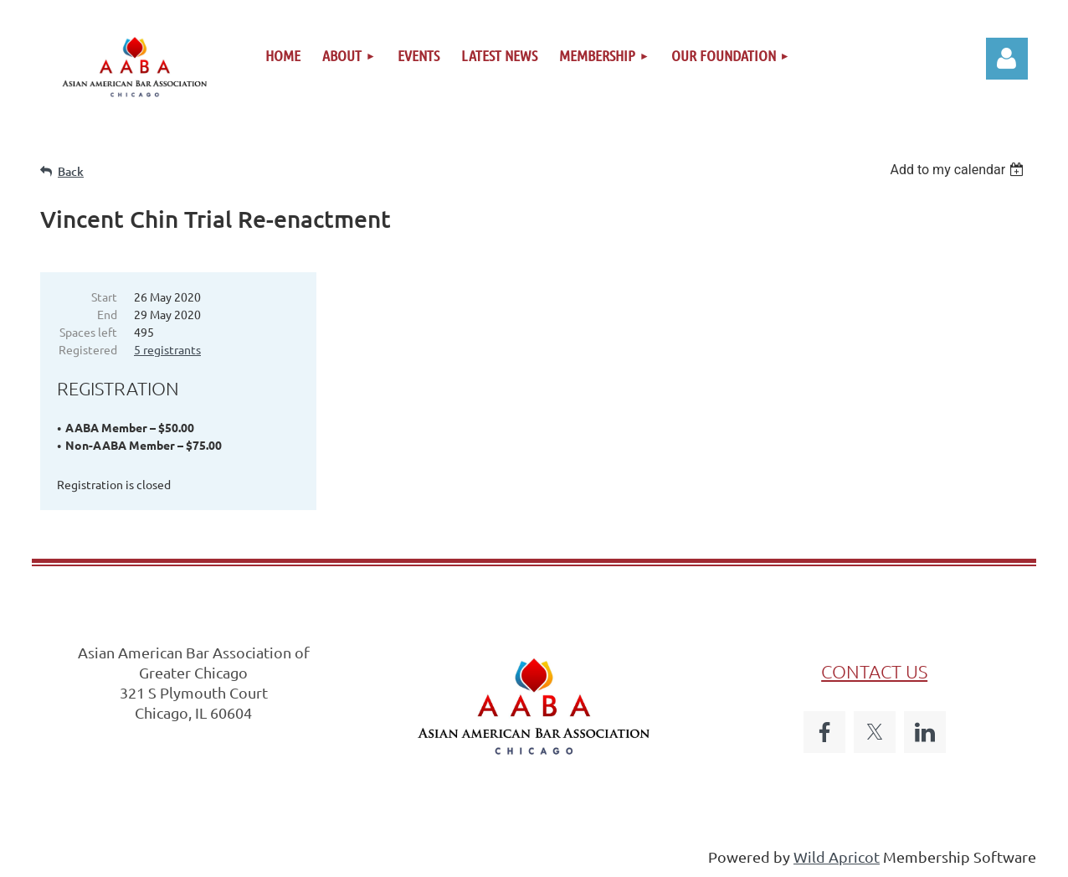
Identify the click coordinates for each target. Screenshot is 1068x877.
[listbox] (959, 169)
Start (104, 296)
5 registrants (167, 349)
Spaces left (88, 331)
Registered (88, 349)
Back (71, 171)
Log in (1007, 59)
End (107, 314)
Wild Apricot (836, 856)
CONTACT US (874, 671)
